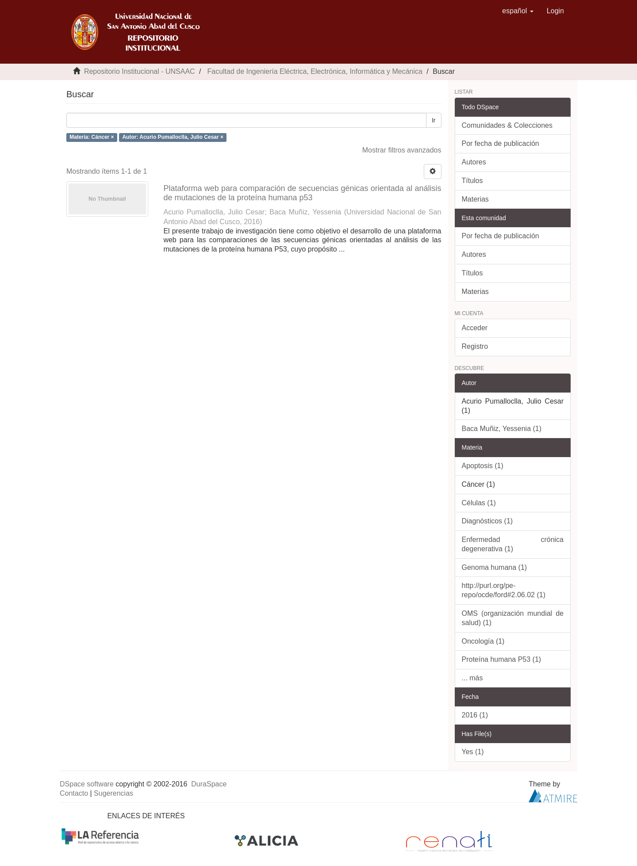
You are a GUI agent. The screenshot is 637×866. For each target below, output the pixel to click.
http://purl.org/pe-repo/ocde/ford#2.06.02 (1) (503, 590)
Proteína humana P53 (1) (501, 659)
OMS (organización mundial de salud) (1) (513, 618)
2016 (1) (475, 715)
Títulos (472, 180)
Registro (475, 346)
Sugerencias (113, 793)
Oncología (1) (483, 641)
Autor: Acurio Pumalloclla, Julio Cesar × (172, 137)
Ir (434, 120)
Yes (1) (473, 751)
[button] (517, 11)
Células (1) (479, 503)
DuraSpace (208, 784)
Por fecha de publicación (500, 143)
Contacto (74, 793)
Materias (475, 199)
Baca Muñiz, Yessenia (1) (502, 428)
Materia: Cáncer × (91, 137)
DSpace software (87, 784)
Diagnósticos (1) (487, 521)
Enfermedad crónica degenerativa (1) (513, 544)
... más (472, 678)
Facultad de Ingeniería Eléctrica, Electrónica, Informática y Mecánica (314, 71)
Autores (474, 162)
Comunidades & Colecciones (507, 125)
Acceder (475, 328)
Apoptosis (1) (482, 465)
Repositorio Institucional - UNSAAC (139, 71)
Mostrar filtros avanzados (401, 150)
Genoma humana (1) (494, 567)
